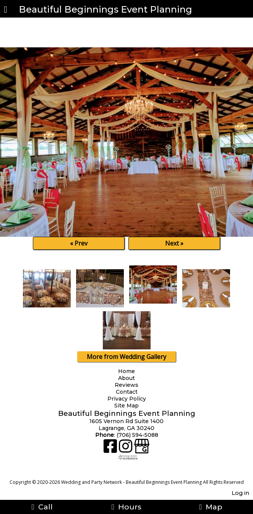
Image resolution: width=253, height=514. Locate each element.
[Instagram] (126, 449)
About (126, 378)
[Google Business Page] (141, 449)
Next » (174, 243)
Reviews (126, 384)
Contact (127, 391)
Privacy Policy (127, 398)
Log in (240, 493)
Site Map (126, 405)
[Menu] (5, 10)
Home (126, 371)
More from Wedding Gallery (126, 356)
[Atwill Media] (133, 474)
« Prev (79, 243)
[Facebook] (111, 449)
